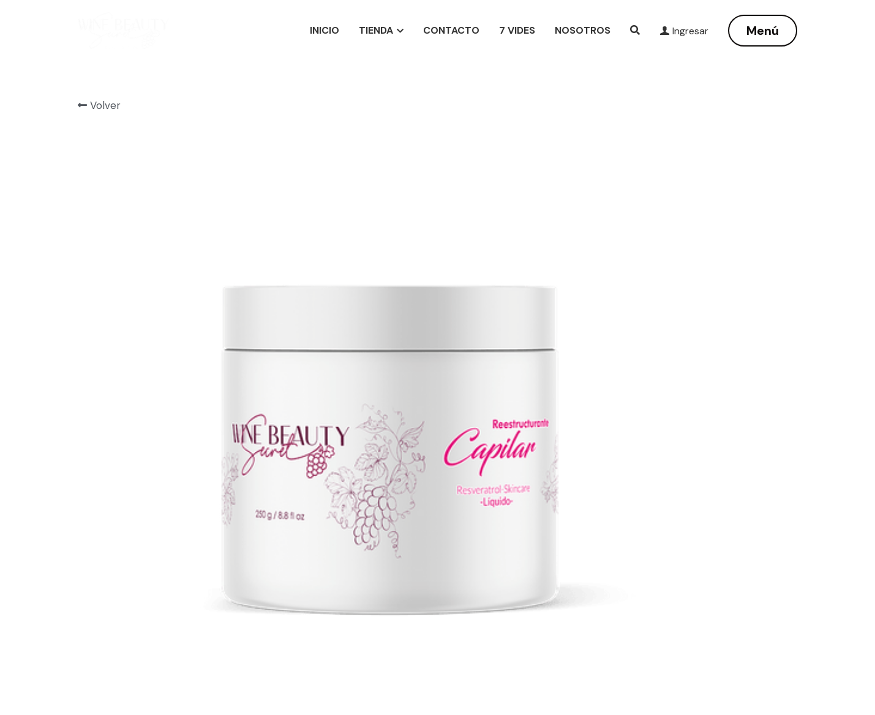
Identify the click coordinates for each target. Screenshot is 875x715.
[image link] (123, 29)
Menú (762, 31)
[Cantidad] (664, 259)
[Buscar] (635, 30)
